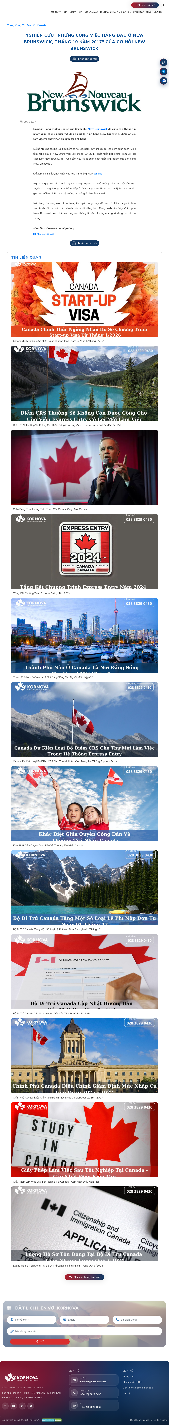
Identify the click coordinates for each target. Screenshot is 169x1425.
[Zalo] (163, 81)
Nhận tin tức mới (84, 59)
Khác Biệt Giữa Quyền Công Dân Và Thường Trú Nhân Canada (48, 845)
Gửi (40, 1341)
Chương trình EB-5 (132, 1382)
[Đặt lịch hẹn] (163, 62)
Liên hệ (126, 1393)
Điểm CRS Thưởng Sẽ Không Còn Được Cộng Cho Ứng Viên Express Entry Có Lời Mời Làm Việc (67, 425)
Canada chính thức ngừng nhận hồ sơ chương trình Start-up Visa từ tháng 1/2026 (59, 341)
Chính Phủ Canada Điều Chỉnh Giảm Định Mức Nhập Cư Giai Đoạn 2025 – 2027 (58, 1097)
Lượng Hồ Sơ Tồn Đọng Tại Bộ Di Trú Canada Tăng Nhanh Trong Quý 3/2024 (58, 1266)
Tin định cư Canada (34, 25)
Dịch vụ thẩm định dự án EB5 (138, 1387)
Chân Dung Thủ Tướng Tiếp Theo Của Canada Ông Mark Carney (50, 509)
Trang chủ (13, 25)
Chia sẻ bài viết (43, 234)
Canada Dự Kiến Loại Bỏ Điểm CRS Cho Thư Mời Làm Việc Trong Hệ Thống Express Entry (65, 761)
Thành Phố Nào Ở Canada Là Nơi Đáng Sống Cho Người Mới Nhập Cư (52, 677)
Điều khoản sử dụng (139, 1420)
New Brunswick (97, 129)
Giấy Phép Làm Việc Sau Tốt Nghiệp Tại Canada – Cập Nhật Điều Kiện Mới (56, 1182)
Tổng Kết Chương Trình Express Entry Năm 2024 (41, 593)
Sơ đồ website (160, 1420)
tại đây (97, 173)
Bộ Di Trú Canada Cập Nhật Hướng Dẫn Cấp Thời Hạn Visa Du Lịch (51, 1013)
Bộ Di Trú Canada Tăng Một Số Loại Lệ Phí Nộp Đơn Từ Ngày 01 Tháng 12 (57, 929)
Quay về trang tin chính (84, 1277)
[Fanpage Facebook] (163, 71)
